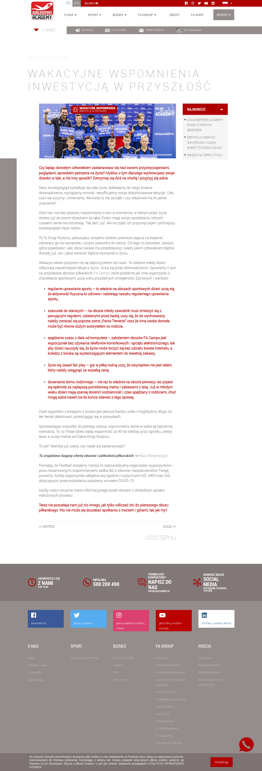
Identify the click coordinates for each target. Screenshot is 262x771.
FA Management (167, 728)
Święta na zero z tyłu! (204, 155)
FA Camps (102, 273)
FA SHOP (197, 15)
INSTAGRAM (209, 588)
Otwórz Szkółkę (123, 658)
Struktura (162, 658)
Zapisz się (205, 658)
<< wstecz (47, 526)
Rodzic (222, 15)
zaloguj (91, 3)
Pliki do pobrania (209, 672)
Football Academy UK (170, 672)
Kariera (118, 665)
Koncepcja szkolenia (84, 658)
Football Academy (168, 665)
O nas (69, 15)
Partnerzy (120, 680)
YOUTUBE (207, 590)
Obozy (174, 15)
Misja (31, 658)
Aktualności (36, 680)
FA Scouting (164, 736)
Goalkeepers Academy (171, 699)
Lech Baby (163, 714)
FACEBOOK (221, 588)
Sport (93, 15)
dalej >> (169, 526)
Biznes (118, 15)
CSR (116, 672)
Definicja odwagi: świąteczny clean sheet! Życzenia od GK (204, 142)
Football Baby (165, 706)
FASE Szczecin (166, 692)
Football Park (165, 721)
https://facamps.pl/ (153, 455)
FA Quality (35, 672)
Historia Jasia (37, 665)
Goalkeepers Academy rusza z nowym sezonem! (205, 125)
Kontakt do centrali (169, 743)
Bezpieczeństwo (209, 665)
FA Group (145, 15)
